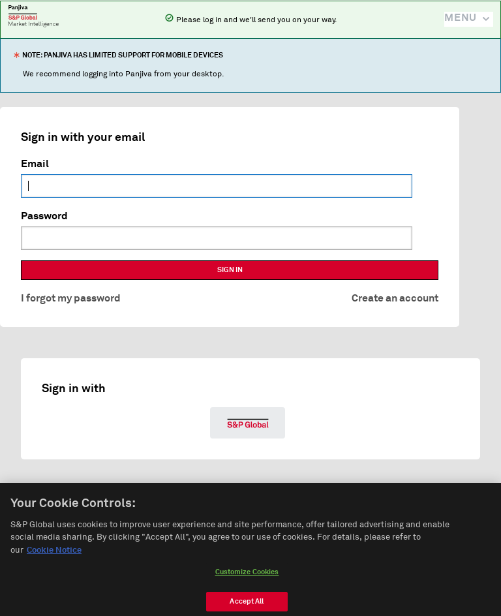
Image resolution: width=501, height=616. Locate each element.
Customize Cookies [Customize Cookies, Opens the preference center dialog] (247, 577)
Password (44, 216)
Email (35, 164)
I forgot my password (71, 298)
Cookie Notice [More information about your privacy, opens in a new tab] (54, 555)
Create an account (395, 298)
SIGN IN (230, 269)
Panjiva (34, 15)
